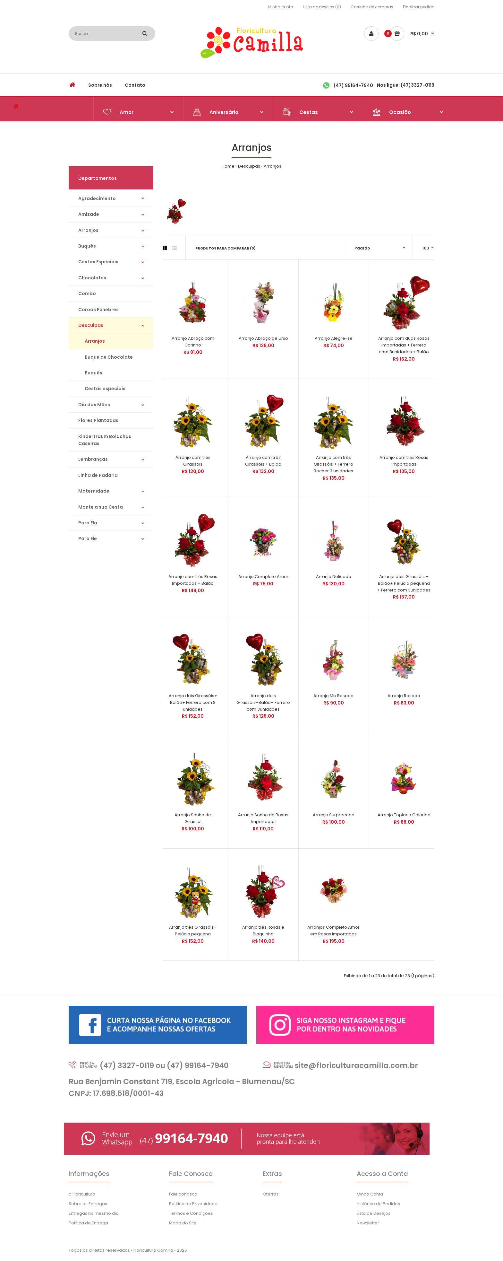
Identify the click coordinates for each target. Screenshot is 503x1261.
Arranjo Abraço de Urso (263, 338)
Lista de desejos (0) (322, 7)
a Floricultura (82, 1194)
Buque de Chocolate (109, 357)
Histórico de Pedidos (378, 1204)
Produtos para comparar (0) (225, 248)
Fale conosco (183, 1194)
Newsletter (368, 1223)
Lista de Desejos (373, 1213)
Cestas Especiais (98, 261)
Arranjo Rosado (404, 696)
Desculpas (249, 166)
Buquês (87, 246)
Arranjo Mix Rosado (333, 696)
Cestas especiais (105, 388)
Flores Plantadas (98, 420)
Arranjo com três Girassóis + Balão (263, 460)
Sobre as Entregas (88, 1204)
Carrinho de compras (372, 7)
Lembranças (93, 459)
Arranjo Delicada (333, 577)
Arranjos (272, 166)
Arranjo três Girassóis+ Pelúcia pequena (193, 930)
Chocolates (92, 278)
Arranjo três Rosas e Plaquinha (263, 930)
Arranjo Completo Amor (263, 577)
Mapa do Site (183, 1223)
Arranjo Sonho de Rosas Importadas (263, 818)
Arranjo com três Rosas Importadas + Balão (192, 580)
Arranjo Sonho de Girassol (193, 818)
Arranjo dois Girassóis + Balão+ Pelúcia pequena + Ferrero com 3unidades (404, 583)
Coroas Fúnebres (98, 309)
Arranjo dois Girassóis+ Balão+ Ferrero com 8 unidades (193, 702)
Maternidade (93, 491)
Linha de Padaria (98, 475)
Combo (87, 293)
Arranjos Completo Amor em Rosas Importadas (333, 930)
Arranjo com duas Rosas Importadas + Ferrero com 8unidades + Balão (404, 345)
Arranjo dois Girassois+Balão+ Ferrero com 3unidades (263, 702)
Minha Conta (370, 1194)
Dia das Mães (94, 404)
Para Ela (87, 523)
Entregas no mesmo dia (94, 1213)
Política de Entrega (88, 1223)
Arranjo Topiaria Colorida (404, 815)
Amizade (88, 214)
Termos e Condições (191, 1213)
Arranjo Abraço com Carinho (193, 341)
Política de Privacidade (193, 1204)
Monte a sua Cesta (100, 507)
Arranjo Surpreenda (333, 815)
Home (228, 166)
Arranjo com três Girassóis (192, 460)
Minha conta (280, 7)
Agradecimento (97, 198)
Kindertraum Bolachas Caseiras (104, 440)
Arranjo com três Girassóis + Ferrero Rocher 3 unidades (333, 464)
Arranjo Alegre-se (334, 338)
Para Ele (87, 538)
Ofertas (270, 1194)
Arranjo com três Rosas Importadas (403, 460)
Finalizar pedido (418, 7)
